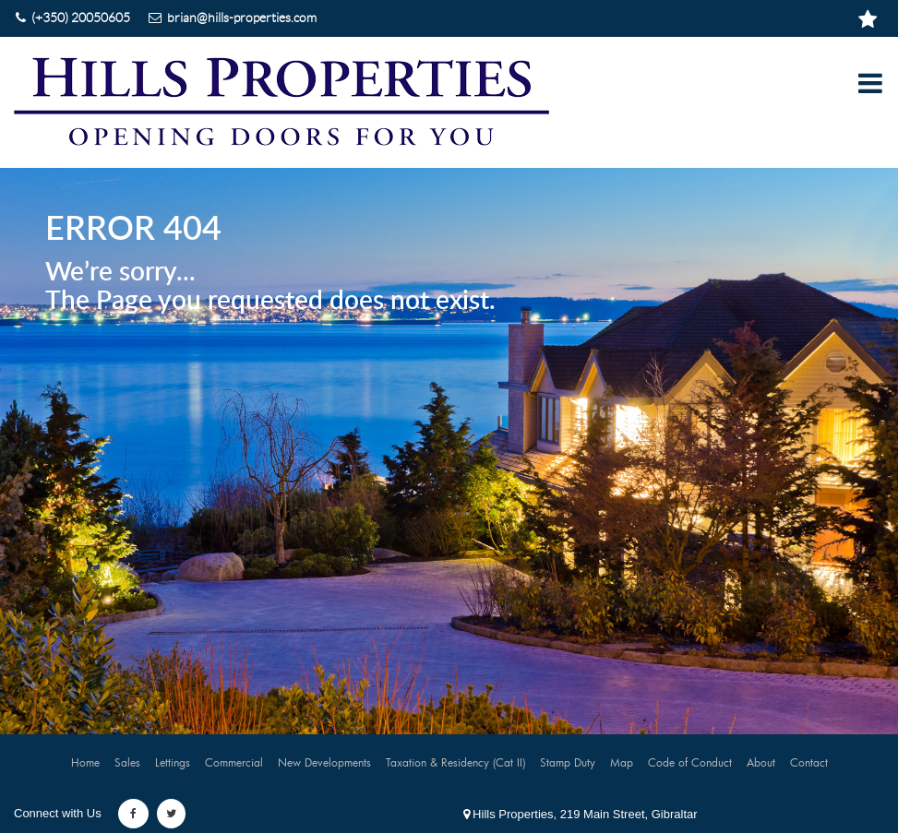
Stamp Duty (567, 762)
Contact (809, 762)
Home (85, 762)
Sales (127, 762)
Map (621, 762)
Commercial (234, 762)
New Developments (324, 762)
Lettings (172, 762)
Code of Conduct (690, 762)
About (761, 762)
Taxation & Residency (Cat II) (455, 762)
